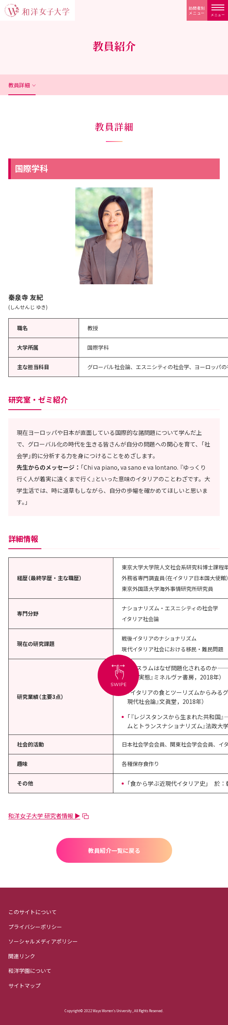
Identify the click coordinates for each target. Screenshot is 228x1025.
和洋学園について (29, 971)
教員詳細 (19, 85)
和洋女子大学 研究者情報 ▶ (44, 815)
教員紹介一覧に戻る (114, 850)
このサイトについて (32, 912)
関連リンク (21, 956)
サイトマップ (24, 985)
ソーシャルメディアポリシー (43, 941)
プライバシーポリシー (35, 927)
